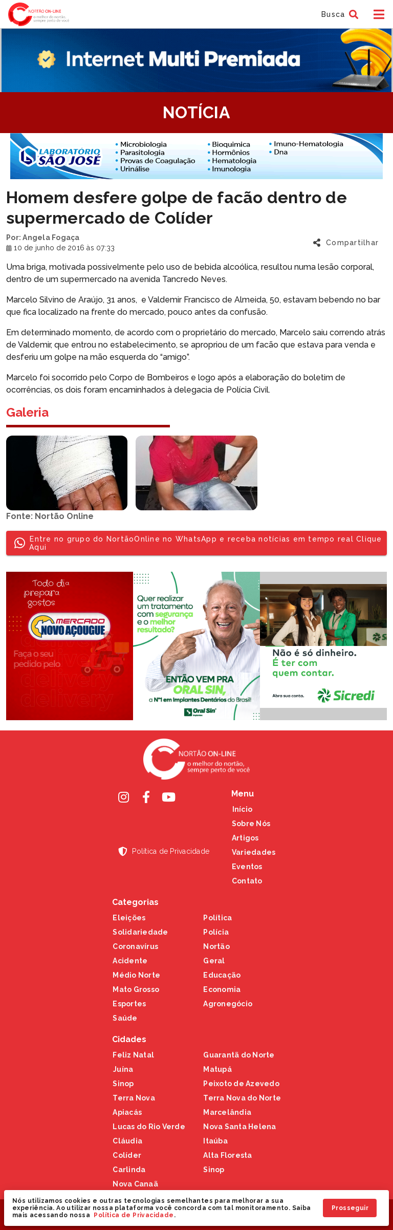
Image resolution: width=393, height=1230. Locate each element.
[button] (338, 14)
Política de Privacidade (133, 1215)
